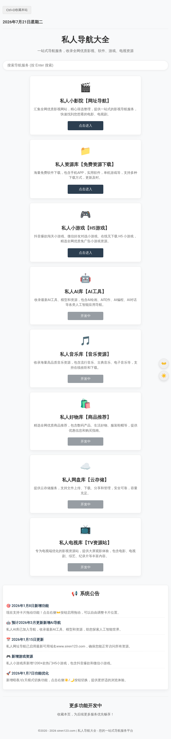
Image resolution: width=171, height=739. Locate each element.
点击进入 (85, 126)
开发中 (86, 316)
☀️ (164, 375)
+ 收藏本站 (17, 10)
